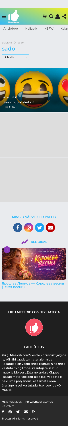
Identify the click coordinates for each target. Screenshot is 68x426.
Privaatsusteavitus (39, 401)
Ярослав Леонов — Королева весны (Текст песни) (33, 285)
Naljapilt (31, 28)
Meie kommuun (12, 401)
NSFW (48, 28)
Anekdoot (10, 28)
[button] (4, 16)
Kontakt (8, 406)
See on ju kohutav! (18, 102)
